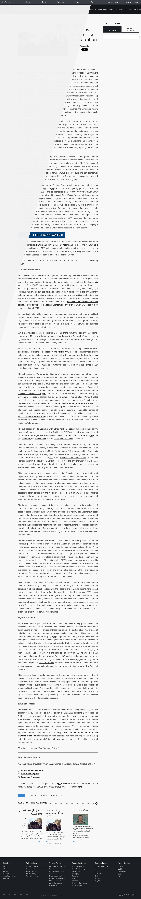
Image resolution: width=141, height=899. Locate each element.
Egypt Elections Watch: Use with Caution (84, 32)
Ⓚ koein (134, 895)
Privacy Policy (31, 874)
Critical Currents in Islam (57, 871)
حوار (119, 877)
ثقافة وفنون (122, 872)
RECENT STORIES (130, 29)
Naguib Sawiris (82, 358)
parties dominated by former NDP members (75, 403)
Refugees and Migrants (57, 866)
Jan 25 (75, 841)
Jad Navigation (77, 885)
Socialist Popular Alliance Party (32, 416)
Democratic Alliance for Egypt (31, 394)
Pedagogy (119, 9)
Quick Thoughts (77, 871)
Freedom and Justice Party (57, 352)
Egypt (28, 2)
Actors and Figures (72, 245)
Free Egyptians (76, 397)
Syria (77, 2)
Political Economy (105, 9)
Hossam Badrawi (46, 663)
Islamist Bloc (27, 403)
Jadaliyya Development (80, 883)
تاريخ (119, 874)
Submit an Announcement (35, 869)
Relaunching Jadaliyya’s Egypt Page (55, 813)
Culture (51, 874)
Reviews (128, 9)
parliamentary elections (37, 795)
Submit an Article (32, 866)
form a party (63, 666)
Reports (75, 881)
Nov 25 (40, 841)
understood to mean (70, 608)
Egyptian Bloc (24, 397)
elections (54, 795)
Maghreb (98, 881)
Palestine (60, 2)
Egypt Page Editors (82, 46)
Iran (44, 2)
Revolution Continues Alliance (71, 413)
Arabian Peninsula (101, 866)
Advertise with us (9, 876)
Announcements (78, 866)
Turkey (93, 2)
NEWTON (75, 878)
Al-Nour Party (46, 403)
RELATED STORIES (112, 29)
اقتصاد (120, 869)
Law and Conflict (55, 881)
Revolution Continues (63, 439)
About (5, 866)
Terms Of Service (32, 876)
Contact (6, 878)
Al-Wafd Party (63, 390)
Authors (6, 871)
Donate (6, 874)
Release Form (31, 871)
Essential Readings (78, 869)
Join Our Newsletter (51, 895)
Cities (51, 869)
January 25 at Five (83, 810)
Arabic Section (124, 863)
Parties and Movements (47, 245)
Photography (90, 9)
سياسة (120, 866)
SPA (51, 458)
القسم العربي (113, 2)
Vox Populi (53, 885)
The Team (7, 869)
